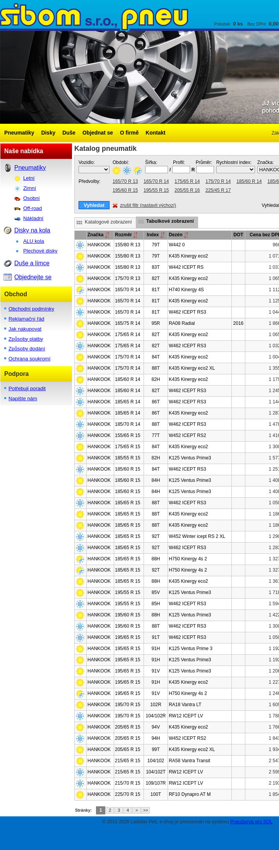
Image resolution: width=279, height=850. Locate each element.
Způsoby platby (26, 339)
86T (156, 402)
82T (156, 278)
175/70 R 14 (218, 181)
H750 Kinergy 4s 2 (188, 559)
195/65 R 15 (127, 637)
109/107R (155, 783)
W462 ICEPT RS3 (187, 312)
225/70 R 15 (127, 794)
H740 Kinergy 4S (186, 289)
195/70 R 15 (127, 704)
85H (155, 603)
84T (156, 357)
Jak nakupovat (25, 329)
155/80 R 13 (127, 244)
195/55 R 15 (156, 190)
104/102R (155, 716)
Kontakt (155, 133)
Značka (98, 234)
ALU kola (33, 241)
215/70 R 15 (127, 783)
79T (156, 244)
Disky (48, 133)
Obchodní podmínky (31, 309)
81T (156, 289)
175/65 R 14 (187, 181)
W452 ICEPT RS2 (187, 435)
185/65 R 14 (127, 402)
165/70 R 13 (125, 181)
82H (155, 379)
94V (156, 727)
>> (145, 810)
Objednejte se (32, 277)
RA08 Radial (182, 323)
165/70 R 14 (156, 181)
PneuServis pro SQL (251, 821)
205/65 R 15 (127, 727)
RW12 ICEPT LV (186, 716)
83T (156, 267)
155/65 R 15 (127, 435)
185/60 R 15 (127, 469)
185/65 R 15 (127, 502)
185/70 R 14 (127, 424)
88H (155, 559)
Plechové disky (40, 251)
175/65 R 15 (127, 446)
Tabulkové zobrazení (170, 221)
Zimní (29, 188)
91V (156, 671)
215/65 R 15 (127, 760)
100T (156, 794)
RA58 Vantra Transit (189, 760)
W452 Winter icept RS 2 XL (197, 536)
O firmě (129, 133)
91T (156, 637)
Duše (68, 133)
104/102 (155, 760)
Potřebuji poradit (27, 388)
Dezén (178, 234)
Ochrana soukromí (29, 359)
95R (155, 323)
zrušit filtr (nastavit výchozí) (148, 205)
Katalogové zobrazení (108, 222)
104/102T (156, 772)
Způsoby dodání (27, 349)
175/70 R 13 (127, 278)
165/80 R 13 (127, 267)
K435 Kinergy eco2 (188, 256)
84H (155, 480)
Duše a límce (32, 263)
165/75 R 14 (127, 323)
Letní (28, 178)
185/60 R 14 (249, 181)
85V (156, 592)
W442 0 (177, 244)
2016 (238, 323)
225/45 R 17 (218, 190)
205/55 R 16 (187, 190)
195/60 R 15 (125, 190)
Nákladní (33, 218)
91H (155, 648)
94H (155, 738)
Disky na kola (32, 230)
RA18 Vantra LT (185, 704)
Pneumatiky (19, 133)
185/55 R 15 (127, 458)
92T (156, 536)
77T (156, 435)
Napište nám (23, 398)
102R (155, 704)
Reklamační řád (26, 319)
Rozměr (126, 234)
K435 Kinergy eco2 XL (192, 368)
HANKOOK (99, 244)
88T (156, 368)
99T (156, 749)
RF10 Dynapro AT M (190, 794)
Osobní (31, 198)
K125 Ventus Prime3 (190, 458)
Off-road (32, 208)
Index (156, 234)
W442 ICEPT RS (186, 267)
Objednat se (97, 133)
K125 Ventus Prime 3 (190, 648)
